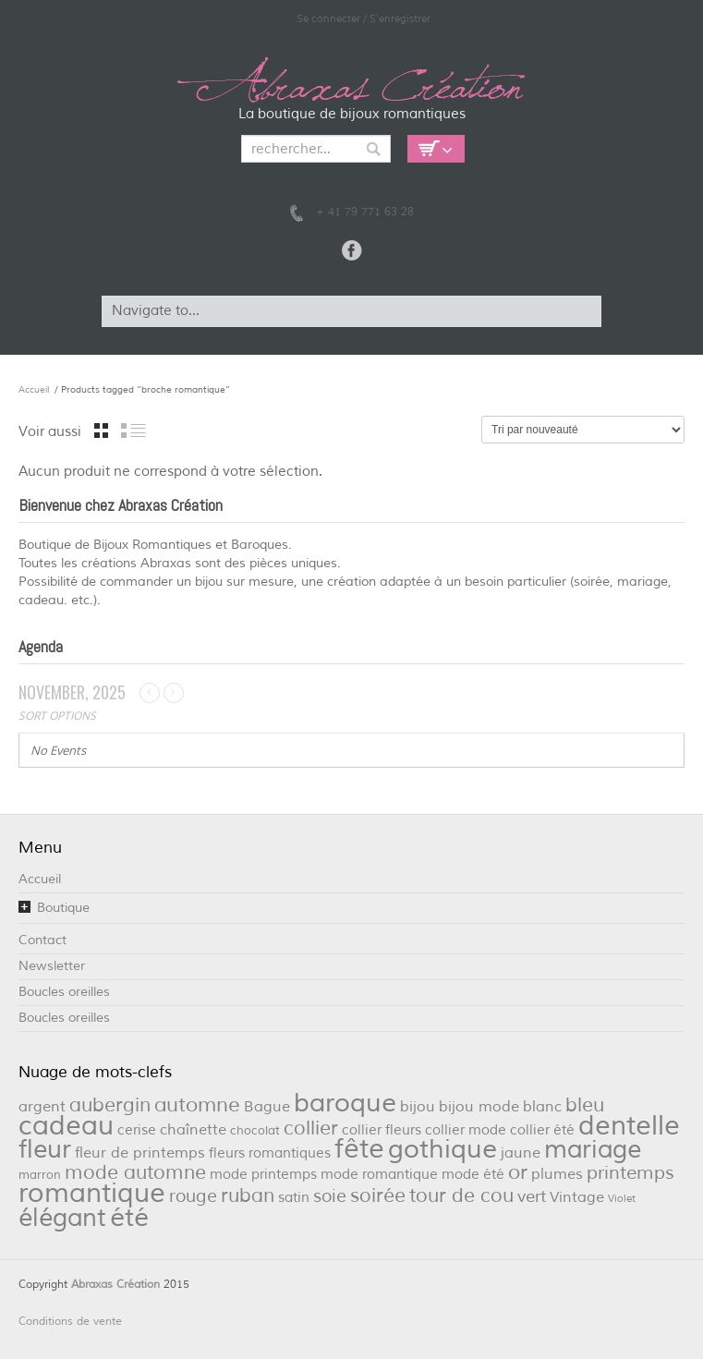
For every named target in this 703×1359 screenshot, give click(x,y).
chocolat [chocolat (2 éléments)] (255, 1130)
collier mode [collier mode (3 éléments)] (465, 1130)
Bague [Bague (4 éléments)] (267, 1106)
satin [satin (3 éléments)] (293, 1198)
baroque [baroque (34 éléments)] (345, 1103)
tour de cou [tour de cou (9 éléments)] (461, 1195)
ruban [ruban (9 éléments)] (247, 1195)
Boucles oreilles (64, 992)
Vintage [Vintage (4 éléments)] (577, 1197)
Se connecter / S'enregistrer (363, 18)
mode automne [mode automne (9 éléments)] (135, 1172)
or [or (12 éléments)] (517, 1172)
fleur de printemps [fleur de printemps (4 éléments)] (140, 1152)
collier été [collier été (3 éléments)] (542, 1130)
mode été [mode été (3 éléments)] (473, 1174)
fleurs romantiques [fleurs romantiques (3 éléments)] (270, 1153)
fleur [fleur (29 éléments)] (44, 1149)
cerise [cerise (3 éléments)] (136, 1130)
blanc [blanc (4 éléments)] (542, 1106)
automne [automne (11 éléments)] (197, 1105)
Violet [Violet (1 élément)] (622, 1199)
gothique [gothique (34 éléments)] (442, 1149)
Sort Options (57, 715)
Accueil (33, 389)
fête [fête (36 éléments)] (359, 1149)
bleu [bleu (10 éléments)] (584, 1105)
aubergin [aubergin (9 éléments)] (110, 1105)
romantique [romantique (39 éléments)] (91, 1193)
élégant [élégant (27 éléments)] (62, 1217)
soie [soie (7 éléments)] (329, 1196)
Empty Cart (436, 149)
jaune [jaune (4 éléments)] (520, 1152)
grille (101, 430)
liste (133, 430)
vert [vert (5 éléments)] (531, 1196)
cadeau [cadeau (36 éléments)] (66, 1126)
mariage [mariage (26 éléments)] (592, 1149)
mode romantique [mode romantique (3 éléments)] (379, 1174)
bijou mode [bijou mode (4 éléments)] (479, 1106)
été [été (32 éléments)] (129, 1217)
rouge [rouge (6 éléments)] (193, 1196)
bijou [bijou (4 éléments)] (417, 1106)
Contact (42, 940)
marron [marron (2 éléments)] (39, 1175)
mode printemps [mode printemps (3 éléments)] (263, 1174)
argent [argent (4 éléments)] (42, 1106)
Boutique (63, 908)
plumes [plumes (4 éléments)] (557, 1173)
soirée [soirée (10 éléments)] (378, 1195)
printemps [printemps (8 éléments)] (630, 1172)
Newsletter (51, 966)
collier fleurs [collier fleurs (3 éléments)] (381, 1130)
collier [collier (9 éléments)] (311, 1128)
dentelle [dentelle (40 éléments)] (629, 1126)
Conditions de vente (70, 1322)
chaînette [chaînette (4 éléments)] (193, 1129)
